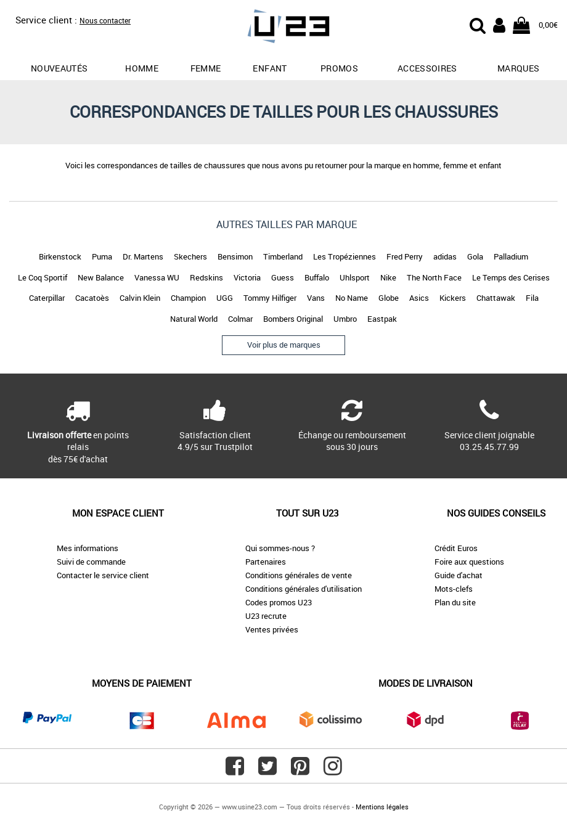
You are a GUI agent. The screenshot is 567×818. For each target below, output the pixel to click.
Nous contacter (105, 20)
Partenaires (265, 561)
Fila (532, 297)
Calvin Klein (140, 297)
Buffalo (316, 277)
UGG (224, 297)
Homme (141, 68)
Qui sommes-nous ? (280, 548)
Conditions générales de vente (298, 575)
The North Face (434, 277)
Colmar (240, 318)
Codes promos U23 (278, 602)
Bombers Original (293, 318)
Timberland (283, 256)
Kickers (452, 297)
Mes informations (87, 548)
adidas (445, 256)
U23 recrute (266, 615)
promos (339, 68)
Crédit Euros (456, 548)
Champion (188, 297)
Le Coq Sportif (42, 277)
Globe (388, 297)
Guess (282, 277)
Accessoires (427, 68)
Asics (419, 297)
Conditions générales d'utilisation (303, 588)
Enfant (270, 68)
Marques (518, 68)
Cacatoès (92, 297)
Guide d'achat (458, 575)
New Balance (101, 277)
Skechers (190, 256)
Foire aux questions (469, 561)
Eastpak (382, 318)
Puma (102, 256)
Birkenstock (60, 256)
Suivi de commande (91, 561)
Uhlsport (355, 277)
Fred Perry (404, 256)
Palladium (511, 256)
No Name (351, 297)
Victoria (247, 277)
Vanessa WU (156, 277)
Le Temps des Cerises (511, 277)
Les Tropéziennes (344, 256)
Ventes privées (271, 629)
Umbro (345, 318)
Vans (316, 297)
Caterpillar (47, 297)
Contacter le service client (103, 575)
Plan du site (455, 602)
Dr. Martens (143, 256)
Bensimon (235, 256)
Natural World (194, 318)
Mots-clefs (453, 588)
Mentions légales (382, 806)
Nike (388, 277)
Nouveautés (59, 68)
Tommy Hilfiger (269, 297)
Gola (475, 256)
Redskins (206, 277)
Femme (205, 68)
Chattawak (495, 297)
